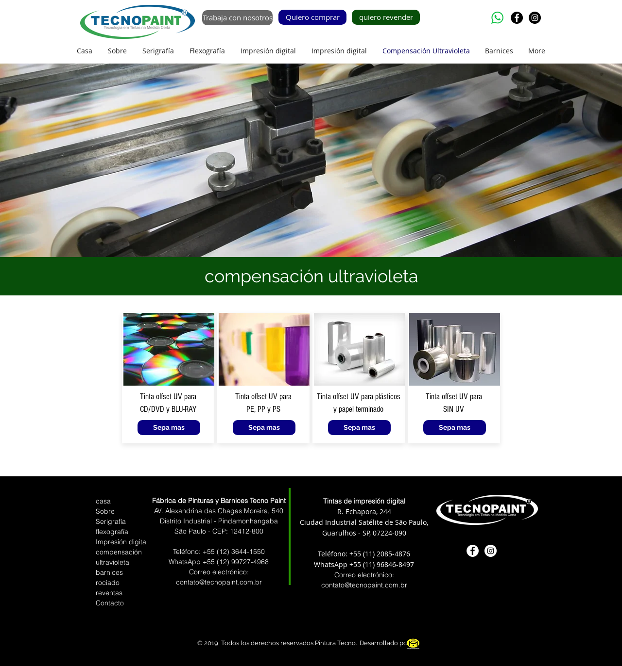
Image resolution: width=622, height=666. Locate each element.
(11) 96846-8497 (388, 564)
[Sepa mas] (169, 427)
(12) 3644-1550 (241, 551)
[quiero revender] (386, 17)
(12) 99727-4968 (243, 561)
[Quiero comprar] (312, 17)
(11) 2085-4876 (386, 553)
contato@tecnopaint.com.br (364, 585)
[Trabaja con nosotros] (237, 17)
